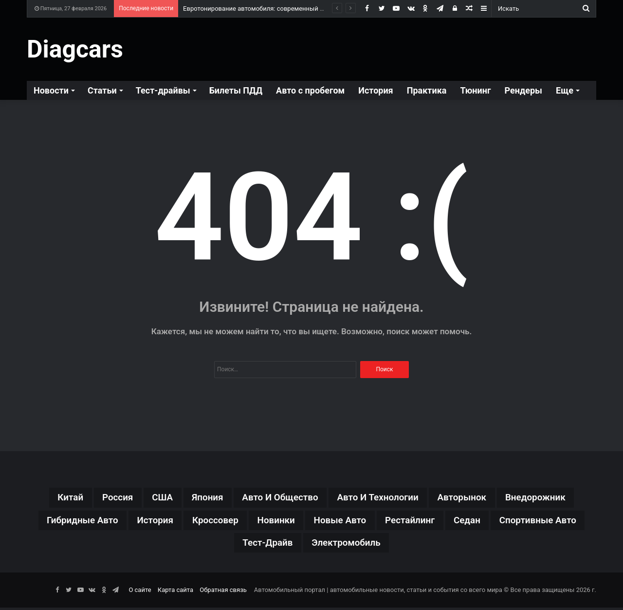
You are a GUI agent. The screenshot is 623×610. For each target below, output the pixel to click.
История (375, 90)
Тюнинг (475, 90)
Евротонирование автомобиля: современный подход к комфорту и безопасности (304, 8)
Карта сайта (175, 592)
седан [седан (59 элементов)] (526, 521)
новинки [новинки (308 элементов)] (325, 521)
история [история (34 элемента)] (197, 521)
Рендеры (524, 90)
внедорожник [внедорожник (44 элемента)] (547, 498)
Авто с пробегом (310, 90)
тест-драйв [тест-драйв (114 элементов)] (316, 545)
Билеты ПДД (235, 90)
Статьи (102, 90)
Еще (564, 90)
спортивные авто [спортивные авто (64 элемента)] (229, 545)
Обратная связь (223, 592)
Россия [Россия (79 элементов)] (107, 498)
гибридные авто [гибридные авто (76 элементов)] (121, 521)
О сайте (139, 592)
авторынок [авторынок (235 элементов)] (470, 498)
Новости (51, 90)
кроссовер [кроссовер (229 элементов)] (260, 521)
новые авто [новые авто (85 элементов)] (392, 521)
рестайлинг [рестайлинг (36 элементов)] (466, 521)
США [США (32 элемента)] (154, 498)
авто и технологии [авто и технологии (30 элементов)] (381, 498)
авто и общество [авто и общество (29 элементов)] (278, 498)
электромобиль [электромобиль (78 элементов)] (398, 545)
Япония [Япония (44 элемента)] (201, 498)
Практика (427, 90)
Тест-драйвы (163, 90)
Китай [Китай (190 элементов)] (57, 498)
